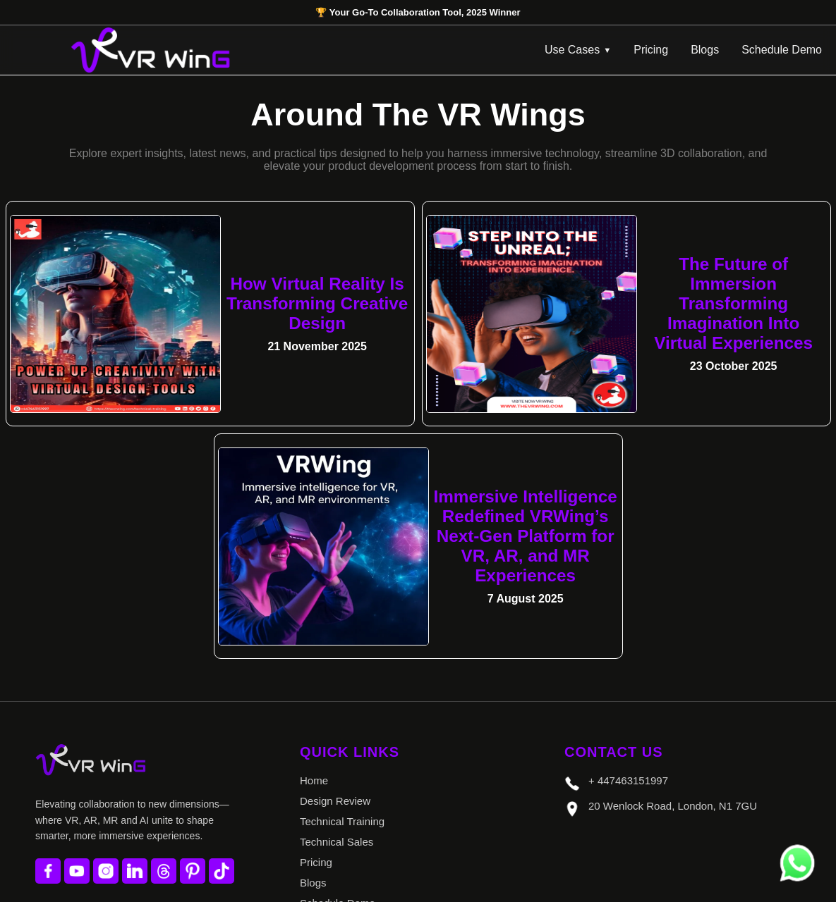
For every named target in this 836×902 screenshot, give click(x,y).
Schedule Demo (781, 50)
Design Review (335, 702)
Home (314, 682)
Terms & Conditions (346, 825)
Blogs (705, 50)
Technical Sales (336, 743)
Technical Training (342, 723)
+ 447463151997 (616, 684)
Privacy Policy (332, 845)
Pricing (651, 50)
